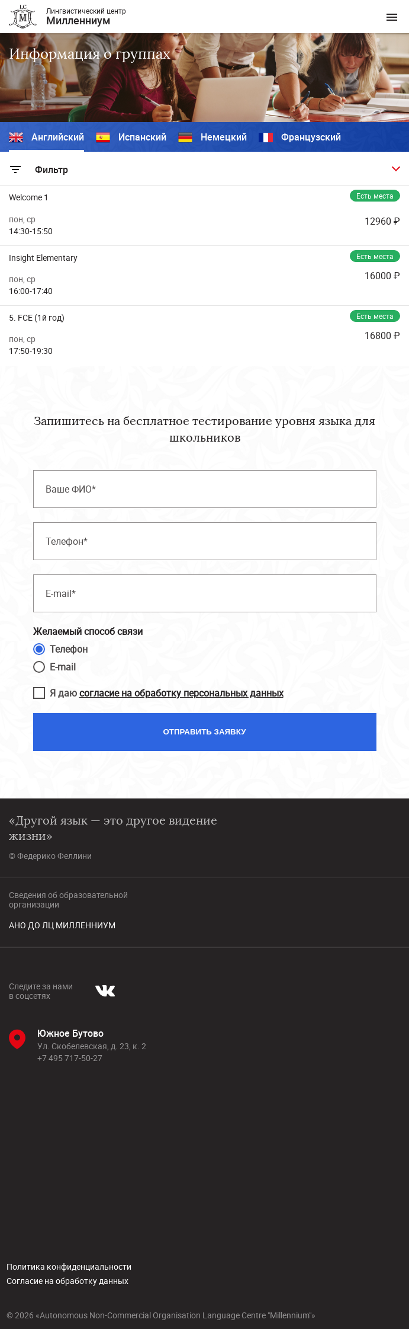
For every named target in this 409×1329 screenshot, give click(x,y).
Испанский (131, 137)
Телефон (69, 649)
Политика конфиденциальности (69, 1267)
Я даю (167, 693)
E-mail (63, 667)
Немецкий (212, 137)
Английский (46, 137)
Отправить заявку (204, 731)
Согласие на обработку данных (67, 1281)
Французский (300, 137)
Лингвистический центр (86, 16)
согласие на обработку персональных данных (181, 692)
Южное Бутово (70, 1033)
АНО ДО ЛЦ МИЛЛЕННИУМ (62, 925)
